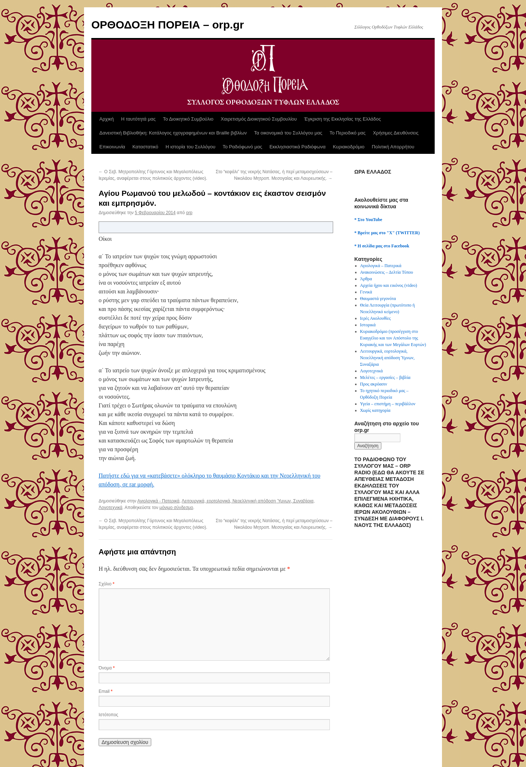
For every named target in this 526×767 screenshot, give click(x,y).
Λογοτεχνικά (110, 507)
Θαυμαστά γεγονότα (378, 298)
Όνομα (107, 668)
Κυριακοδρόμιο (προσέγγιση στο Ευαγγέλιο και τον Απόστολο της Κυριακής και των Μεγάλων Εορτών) (393, 338)
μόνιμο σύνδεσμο (176, 507)
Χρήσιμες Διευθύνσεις (396, 133)
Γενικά (366, 292)
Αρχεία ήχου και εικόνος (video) (388, 285)
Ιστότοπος (108, 714)
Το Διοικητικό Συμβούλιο (188, 119)
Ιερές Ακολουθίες (375, 318)
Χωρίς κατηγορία (375, 410)
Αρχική (106, 119)
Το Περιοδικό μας (347, 133)
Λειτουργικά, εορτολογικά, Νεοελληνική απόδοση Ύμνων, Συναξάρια (247, 501)
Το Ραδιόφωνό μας (242, 146)
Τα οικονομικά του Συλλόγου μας (288, 133)
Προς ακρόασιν (373, 384)
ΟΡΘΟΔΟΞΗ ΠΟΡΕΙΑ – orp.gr (167, 25)
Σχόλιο (106, 583)
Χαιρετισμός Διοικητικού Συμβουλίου (259, 119)
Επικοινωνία (112, 146)
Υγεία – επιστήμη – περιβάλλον (387, 403)
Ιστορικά (368, 324)
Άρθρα (366, 278)
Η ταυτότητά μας (138, 119)
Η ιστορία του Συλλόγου (190, 146)
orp (189, 212)
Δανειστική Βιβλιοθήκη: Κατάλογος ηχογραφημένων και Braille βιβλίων (173, 133)
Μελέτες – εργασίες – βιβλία (385, 377)
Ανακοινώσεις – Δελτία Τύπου (386, 272)
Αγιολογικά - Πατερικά (158, 501)
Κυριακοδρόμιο (349, 146)
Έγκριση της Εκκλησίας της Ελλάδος (342, 119)
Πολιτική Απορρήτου (393, 146)
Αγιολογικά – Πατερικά (380, 265)
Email (106, 691)
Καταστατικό (146, 146)
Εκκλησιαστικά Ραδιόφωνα (297, 146)
